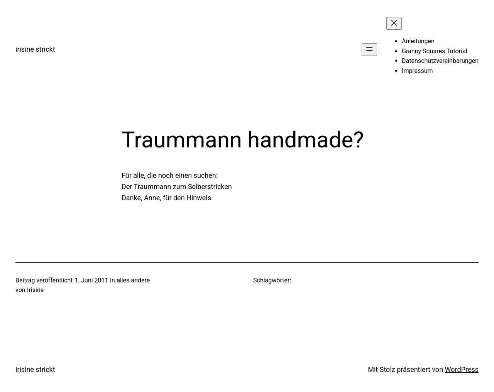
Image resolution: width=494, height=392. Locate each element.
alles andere (133, 280)
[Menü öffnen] (369, 49)
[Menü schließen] (394, 23)
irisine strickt (35, 49)
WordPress (462, 369)
